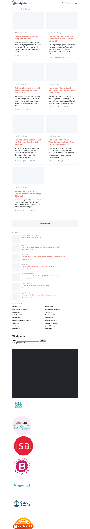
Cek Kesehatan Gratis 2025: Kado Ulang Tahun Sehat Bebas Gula (27, 90)
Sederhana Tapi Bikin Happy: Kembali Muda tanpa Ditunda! (28, 193)
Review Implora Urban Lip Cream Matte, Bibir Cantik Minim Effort (61, 38)
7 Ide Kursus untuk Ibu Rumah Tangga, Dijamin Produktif (41, 247)
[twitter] (65, 3)
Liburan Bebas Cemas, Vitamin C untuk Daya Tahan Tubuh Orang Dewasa (62, 142)
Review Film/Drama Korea (28, 274)
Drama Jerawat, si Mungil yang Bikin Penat (26, 37)
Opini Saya (35, 235)
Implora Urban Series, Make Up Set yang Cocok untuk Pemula (28, 142)
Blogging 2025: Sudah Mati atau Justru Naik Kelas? (38, 266)
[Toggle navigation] (76, 3)
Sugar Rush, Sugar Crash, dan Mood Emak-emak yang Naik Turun (62, 90)
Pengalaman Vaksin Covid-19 (31, 237)
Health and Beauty (21, 33)
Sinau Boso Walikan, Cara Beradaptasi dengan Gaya (39, 295)
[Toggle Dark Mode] (69, 2)
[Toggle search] (72, 3)
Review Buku (25, 254)
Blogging (24, 264)
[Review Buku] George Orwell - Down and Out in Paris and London (43, 257)
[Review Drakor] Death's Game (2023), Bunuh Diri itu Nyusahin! (42, 276)
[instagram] (62, 3)
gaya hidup (25, 245)
